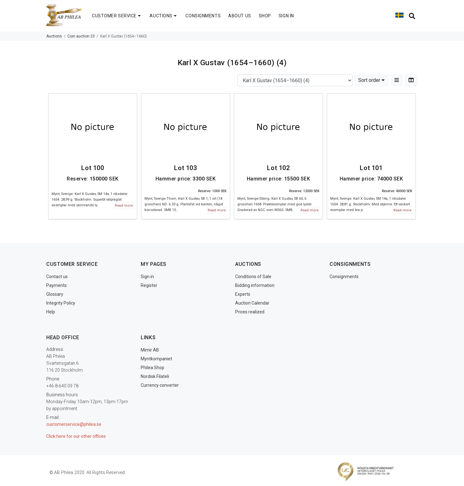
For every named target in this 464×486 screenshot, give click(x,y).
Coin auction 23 (81, 36)
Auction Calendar (252, 303)
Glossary (54, 294)
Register (149, 285)
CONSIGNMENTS (203, 15)
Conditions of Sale (253, 276)
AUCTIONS (164, 15)
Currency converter (160, 385)
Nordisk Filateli (155, 376)
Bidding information (254, 285)
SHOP (265, 15)
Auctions (54, 36)
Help (50, 311)
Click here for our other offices (76, 436)
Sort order (371, 80)
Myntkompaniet (156, 358)
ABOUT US (239, 15)
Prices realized (249, 311)
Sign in (147, 276)
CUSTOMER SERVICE (117, 15)
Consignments (344, 276)
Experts (242, 294)
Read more (124, 205)
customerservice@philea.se (73, 424)
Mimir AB (150, 349)
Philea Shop (152, 367)
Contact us (57, 276)
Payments (56, 285)
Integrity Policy (60, 303)
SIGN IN (286, 15)
